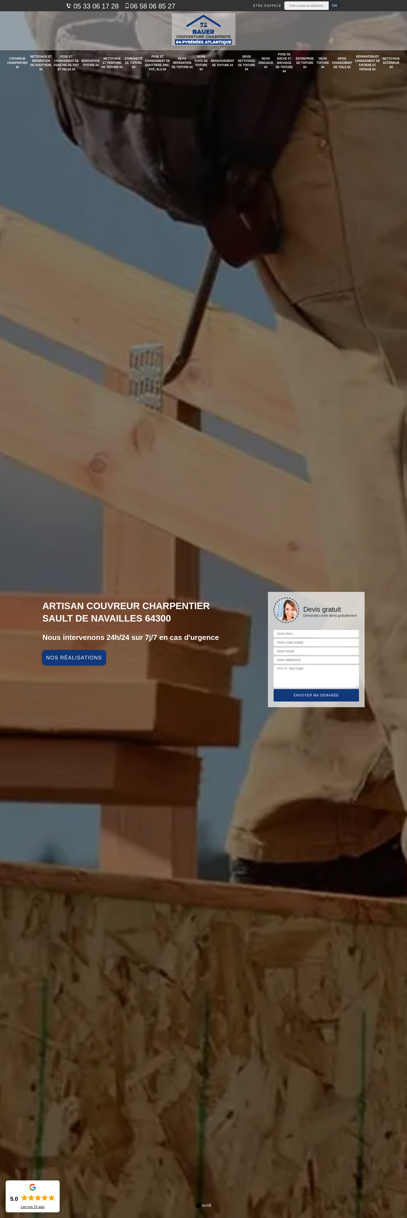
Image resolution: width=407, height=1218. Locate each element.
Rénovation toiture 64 (90, 63)
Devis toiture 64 (323, 63)
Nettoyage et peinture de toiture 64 (111, 63)
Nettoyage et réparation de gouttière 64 (41, 63)
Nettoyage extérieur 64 (391, 63)
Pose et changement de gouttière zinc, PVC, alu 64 (157, 63)
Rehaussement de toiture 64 (222, 63)
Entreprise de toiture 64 (305, 63)
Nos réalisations (74, 658)
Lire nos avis (32, 1207)
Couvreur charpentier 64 (17, 63)
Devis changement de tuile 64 (342, 63)
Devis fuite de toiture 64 (201, 63)
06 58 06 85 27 (149, 6)
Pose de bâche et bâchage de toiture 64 (284, 63)
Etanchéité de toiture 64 (133, 63)
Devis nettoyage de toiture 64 (246, 63)
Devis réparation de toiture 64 (182, 63)
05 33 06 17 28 (92, 6)
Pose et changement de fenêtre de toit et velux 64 (66, 63)
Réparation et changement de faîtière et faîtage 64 (367, 63)
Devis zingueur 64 (265, 63)
